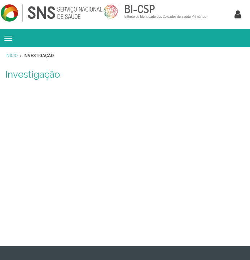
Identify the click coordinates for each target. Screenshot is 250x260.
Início (11, 55)
